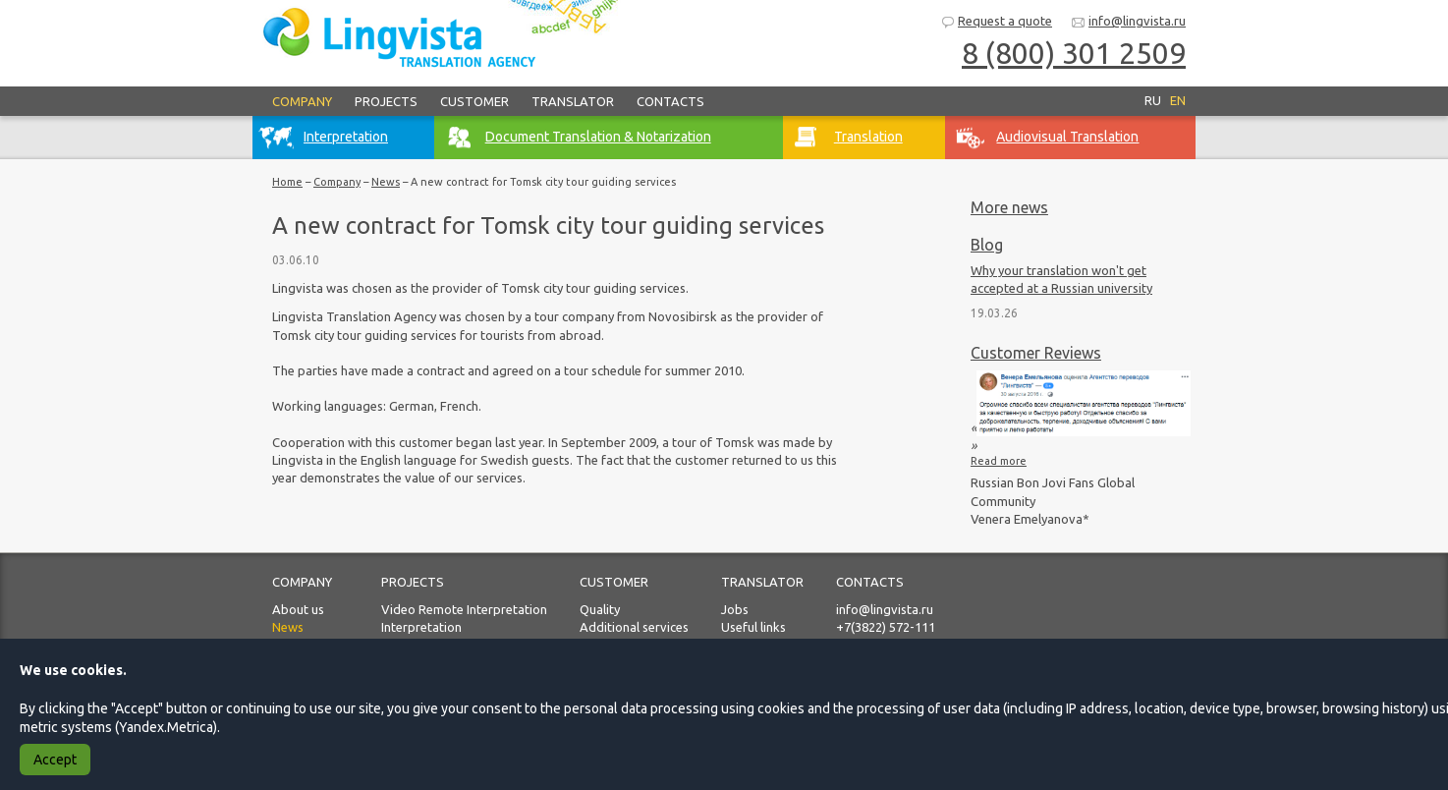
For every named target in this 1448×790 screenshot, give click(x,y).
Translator (572, 101)
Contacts (670, 101)
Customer (474, 101)
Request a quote (996, 22)
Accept (55, 759)
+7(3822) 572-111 (885, 627)
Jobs (735, 609)
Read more (999, 461)
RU (1152, 100)
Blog (987, 245)
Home (287, 182)
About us (298, 609)
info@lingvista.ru (1128, 22)
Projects (386, 101)
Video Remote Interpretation (464, 609)
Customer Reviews (1036, 353)
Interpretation (421, 627)
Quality (600, 609)
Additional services (634, 627)
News (385, 182)
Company (302, 101)
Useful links (753, 627)
